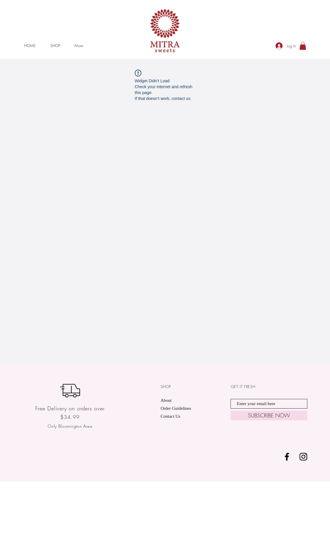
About (166, 400)
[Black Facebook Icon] (287, 457)
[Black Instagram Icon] (303, 457)
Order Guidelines (176, 408)
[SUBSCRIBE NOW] (268, 415)
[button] (302, 46)
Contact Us (170, 416)
